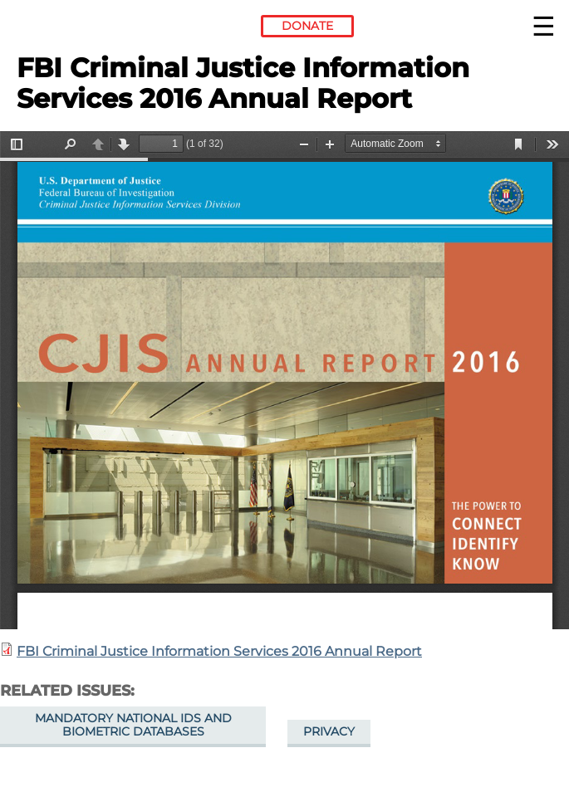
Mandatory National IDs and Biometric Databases (133, 725)
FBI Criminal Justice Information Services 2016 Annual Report (219, 651)
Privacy (329, 731)
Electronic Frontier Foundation (62, 29)
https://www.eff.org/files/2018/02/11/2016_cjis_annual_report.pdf (284, 380)
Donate (307, 25)
